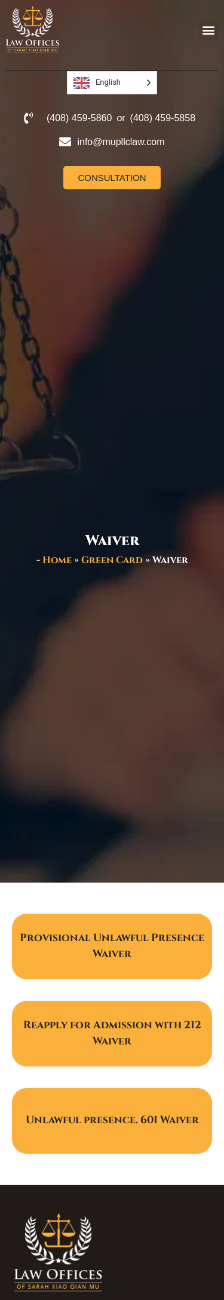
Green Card (112, 560)
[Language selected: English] (112, 82)
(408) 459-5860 (79, 118)
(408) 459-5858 (162, 118)
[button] (208, 29)
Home (57, 560)
